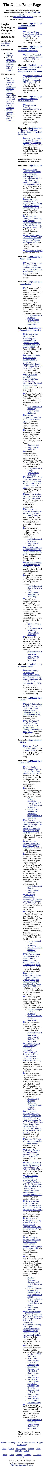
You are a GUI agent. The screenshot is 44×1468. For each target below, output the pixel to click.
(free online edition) (32, 1141)
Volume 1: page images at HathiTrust (33, 1101)
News (12, 1455)
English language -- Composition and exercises (30, 329)
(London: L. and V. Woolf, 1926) (32, 748)
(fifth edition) (31, 844)
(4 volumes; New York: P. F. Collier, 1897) (32, 1324)
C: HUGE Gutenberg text (33, 1364)
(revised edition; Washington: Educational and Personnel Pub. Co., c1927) (32, 381)
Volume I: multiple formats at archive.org (34, 943)
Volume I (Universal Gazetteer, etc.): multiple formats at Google (34, 1282)
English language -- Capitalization (30, 283)
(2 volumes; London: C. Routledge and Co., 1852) (32, 1185)
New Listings (21, 1449)
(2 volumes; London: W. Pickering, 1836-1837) (32, 1166)
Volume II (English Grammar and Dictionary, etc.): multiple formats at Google (34, 1292)
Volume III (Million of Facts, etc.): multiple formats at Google (34, 1302)
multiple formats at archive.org (34, 317)
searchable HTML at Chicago (34, 1355)
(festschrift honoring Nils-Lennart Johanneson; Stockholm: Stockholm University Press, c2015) (32, 177)
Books (5, 1455)
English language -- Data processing (30, 665)
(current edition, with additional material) (31, 1153)
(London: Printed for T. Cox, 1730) (32, 979)
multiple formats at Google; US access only (34, 588)
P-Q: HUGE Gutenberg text (33, 1385)
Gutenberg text (33, 445)
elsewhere (5, 45)
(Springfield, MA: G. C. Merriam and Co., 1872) (32, 1052)
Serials (26, 1451)
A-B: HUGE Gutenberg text (33, 1359)
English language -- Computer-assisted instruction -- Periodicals (11, 83)
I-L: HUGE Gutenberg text (33, 1376)
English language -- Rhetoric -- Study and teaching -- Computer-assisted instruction (30, 131)
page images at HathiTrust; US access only (33, 322)
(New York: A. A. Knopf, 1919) (32, 221)
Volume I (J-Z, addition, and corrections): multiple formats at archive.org (34, 813)
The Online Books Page (22, 4)
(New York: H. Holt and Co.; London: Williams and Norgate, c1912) (32, 239)
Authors (31, 1449)
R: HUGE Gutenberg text (33, 1389)
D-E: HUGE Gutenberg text (33, 1368)
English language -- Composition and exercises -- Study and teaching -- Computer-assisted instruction (11, 99)
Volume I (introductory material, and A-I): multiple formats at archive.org (34, 803)
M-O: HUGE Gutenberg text (33, 1380)
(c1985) (32, 496)
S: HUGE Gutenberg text (33, 1393)
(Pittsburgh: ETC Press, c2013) (32, 79)
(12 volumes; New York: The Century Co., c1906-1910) (32, 899)
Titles (38, 1449)
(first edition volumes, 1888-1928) (32, 770)
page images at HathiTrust (33, 412)
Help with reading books (10, 1443)
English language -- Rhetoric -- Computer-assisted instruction (10, 115)
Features (19, 1455)
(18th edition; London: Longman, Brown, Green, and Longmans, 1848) (32, 1223)
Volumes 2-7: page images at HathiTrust (34, 1107)
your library (5, 43)
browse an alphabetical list (23, 17)
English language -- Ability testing (30, 258)
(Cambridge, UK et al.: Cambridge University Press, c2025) (32, 677)
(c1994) (32, 512)
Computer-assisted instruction (10, 68)
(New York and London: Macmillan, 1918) (32, 418)
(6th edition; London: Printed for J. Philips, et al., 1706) (32, 1205)
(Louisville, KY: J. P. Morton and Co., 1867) (32, 482)
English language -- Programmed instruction (11, 61)
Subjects (18, 1451)
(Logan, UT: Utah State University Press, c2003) (32, 268)
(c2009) (31, 107)
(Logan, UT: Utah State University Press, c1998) (32, 35)
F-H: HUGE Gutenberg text (33, 1372)
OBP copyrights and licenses (22, 1465)
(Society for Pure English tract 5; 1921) (32, 726)
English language (9, 54)
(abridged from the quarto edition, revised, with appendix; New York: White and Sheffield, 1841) (32, 826)
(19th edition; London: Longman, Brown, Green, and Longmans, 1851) (32, 1243)
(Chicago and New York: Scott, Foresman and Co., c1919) (32, 551)
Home (4, 1449)
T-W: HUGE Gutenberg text (33, 1397)
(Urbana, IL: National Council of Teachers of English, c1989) (31, 340)
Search (11, 1449)
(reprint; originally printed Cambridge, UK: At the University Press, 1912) (32, 709)
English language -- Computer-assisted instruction (30, 25)
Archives (28, 1455)
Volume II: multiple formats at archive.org (34, 950)
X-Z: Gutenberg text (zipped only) (34, 1402)
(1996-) (32, 57)
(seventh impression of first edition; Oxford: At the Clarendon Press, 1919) (31, 959)
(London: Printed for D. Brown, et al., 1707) (33, 1122)
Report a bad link (28, 1443)
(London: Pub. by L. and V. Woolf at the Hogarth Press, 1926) (32, 203)
